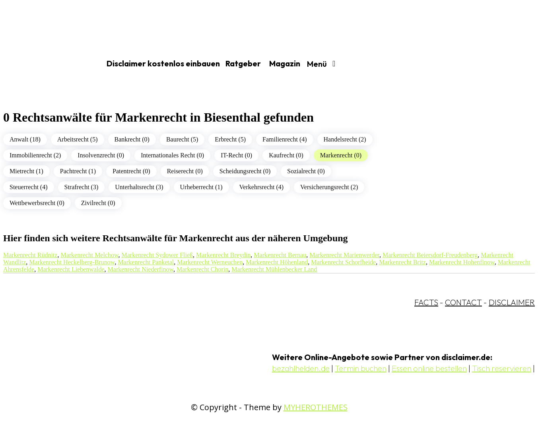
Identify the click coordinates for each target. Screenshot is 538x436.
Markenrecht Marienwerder (344, 255)
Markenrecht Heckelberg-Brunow (72, 262)
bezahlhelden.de (301, 368)
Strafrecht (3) (81, 187)
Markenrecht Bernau (280, 255)
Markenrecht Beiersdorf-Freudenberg (430, 255)
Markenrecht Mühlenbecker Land (274, 269)
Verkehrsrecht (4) (261, 187)
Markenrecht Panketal (146, 262)
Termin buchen (361, 368)
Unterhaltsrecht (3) (139, 187)
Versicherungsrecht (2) (329, 187)
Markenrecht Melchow (89, 255)
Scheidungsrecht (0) (244, 171)
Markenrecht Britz (402, 262)
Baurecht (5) (182, 139)
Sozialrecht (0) (306, 171)
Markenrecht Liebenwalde (70, 269)
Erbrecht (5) (230, 139)
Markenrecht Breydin (223, 255)
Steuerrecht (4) (29, 187)
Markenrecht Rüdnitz (30, 255)
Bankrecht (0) (132, 139)
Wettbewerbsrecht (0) (37, 203)
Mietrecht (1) (26, 171)
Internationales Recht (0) (172, 155)
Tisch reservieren (501, 368)
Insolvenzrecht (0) (101, 155)
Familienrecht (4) (284, 139)
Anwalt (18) (25, 139)
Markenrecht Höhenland (277, 262)
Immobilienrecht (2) (35, 155)
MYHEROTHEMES (316, 407)
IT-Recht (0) (236, 155)
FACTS (426, 302)
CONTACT (463, 302)
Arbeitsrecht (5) (77, 139)
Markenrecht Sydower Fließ (157, 255)
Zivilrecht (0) (98, 203)
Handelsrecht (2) (345, 139)
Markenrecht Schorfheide (343, 262)
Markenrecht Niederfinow (141, 269)
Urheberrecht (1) (201, 187)
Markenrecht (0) (340, 155)
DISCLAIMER (512, 302)
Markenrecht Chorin (202, 269)
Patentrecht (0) (131, 171)
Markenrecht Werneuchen (210, 262)
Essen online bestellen (429, 368)
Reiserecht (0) (185, 171)
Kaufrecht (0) (286, 155)
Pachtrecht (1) (78, 171)
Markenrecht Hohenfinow (462, 262)
